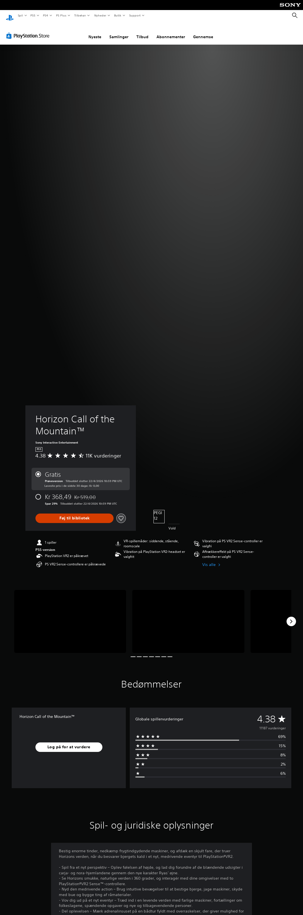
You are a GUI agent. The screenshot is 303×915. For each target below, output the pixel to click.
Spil (20, 15)
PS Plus (61, 15)
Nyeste (94, 31)
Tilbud (142, 31)
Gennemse (203, 31)
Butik (118, 15)
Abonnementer (171, 31)
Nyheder (100, 15)
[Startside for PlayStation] (10, 15)
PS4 (46, 15)
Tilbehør (80, 15)
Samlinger (118, 31)
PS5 (33, 15)
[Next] (291, 616)
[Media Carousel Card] (70, 616)
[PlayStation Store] (29, 30)
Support (135, 15)
